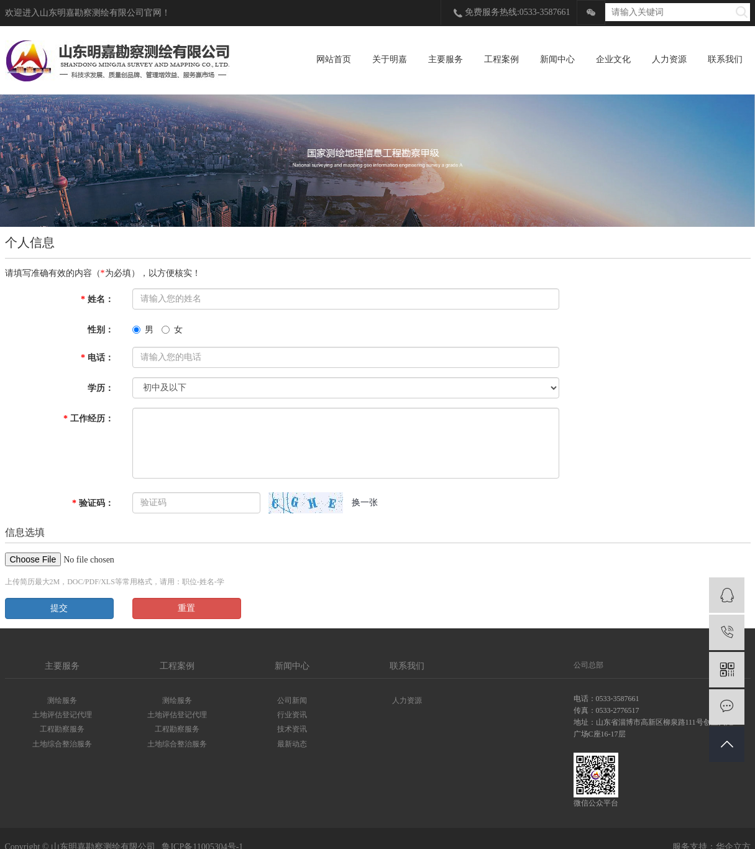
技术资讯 (292, 729)
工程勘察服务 (62, 729)
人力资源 (669, 59)
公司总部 (588, 665)
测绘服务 (62, 700)
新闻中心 (557, 59)
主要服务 (445, 59)
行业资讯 (292, 714)
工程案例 (501, 59)
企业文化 (613, 59)
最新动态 (292, 744)
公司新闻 (292, 700)
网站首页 (333, 59)
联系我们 (725, 59)
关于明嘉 (389, 59)
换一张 (365, 502)
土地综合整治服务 (62, 744)
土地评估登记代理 (62, 714)
